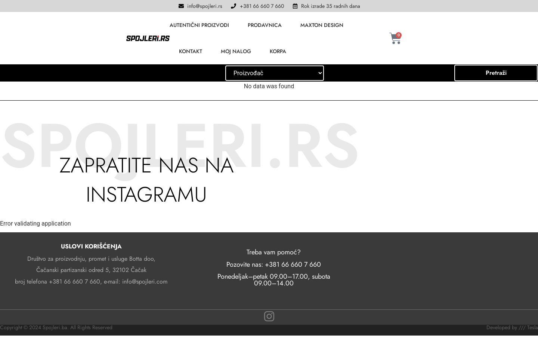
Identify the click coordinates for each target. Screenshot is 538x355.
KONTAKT (190, 51)
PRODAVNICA (265, 25)
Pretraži (496, 72)
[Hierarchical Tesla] (274, 73)
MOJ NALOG (236, 51)
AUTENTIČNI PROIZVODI (199, 25)
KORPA (278, 51)
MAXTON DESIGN (321, 25)
